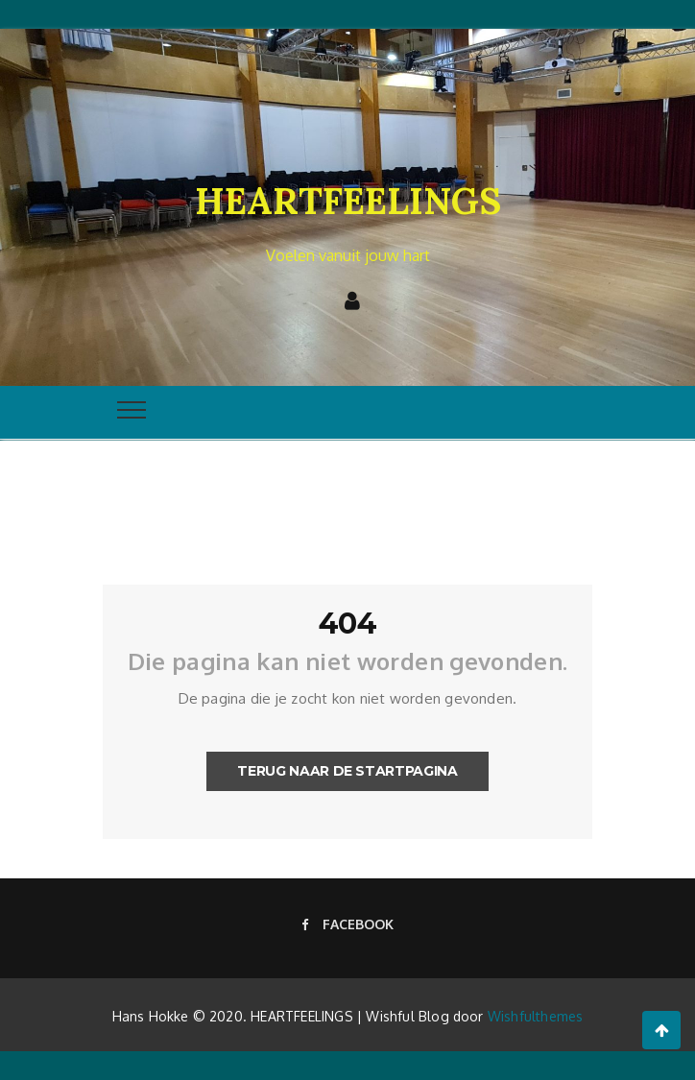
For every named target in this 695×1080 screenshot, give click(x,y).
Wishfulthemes (536, 1016)
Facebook (347, 924)
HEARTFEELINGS (348, 201)
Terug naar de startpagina (347, 771)
